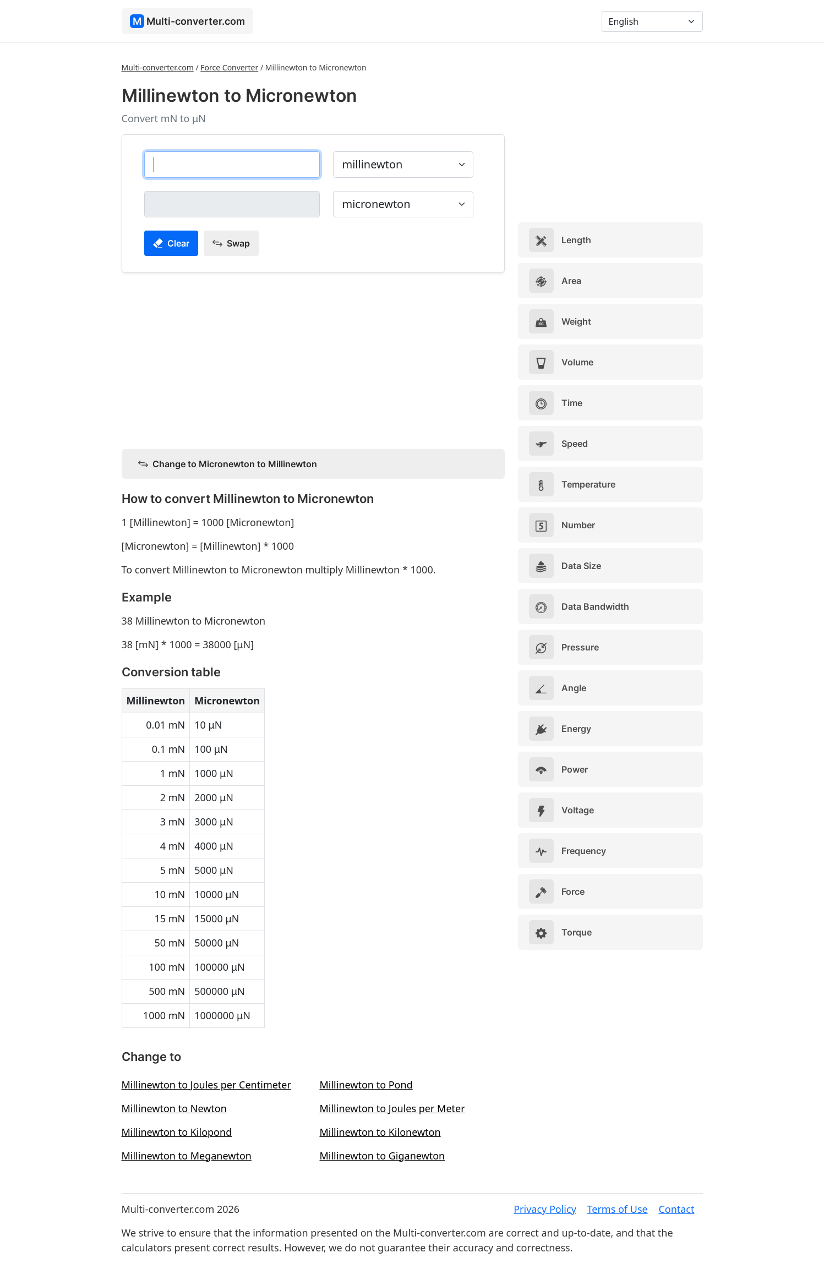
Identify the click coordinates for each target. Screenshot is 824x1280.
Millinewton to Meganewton (187, 1155)
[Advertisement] (313, 359)
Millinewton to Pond (366, 1084)
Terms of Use (617, 1209)
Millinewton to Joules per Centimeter (206, 1084)
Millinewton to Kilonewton (380, 1132)
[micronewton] (232, 204)
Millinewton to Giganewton (382, 1155)
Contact (676, 1209)
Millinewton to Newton (174, 1108)
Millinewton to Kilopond (177, 1132)
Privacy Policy (545, 1209)
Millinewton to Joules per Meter (392, 1108)
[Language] (652, 21)
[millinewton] (232, 164)
